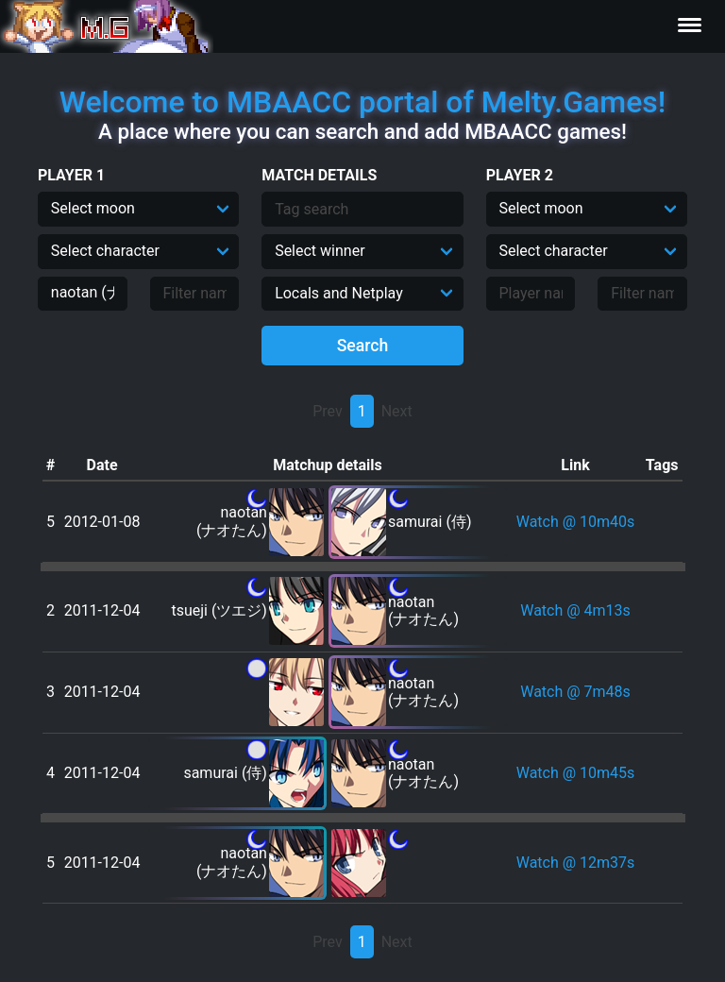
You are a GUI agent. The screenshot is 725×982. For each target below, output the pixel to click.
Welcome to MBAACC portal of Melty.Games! (362, 102)
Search (363, 345)
